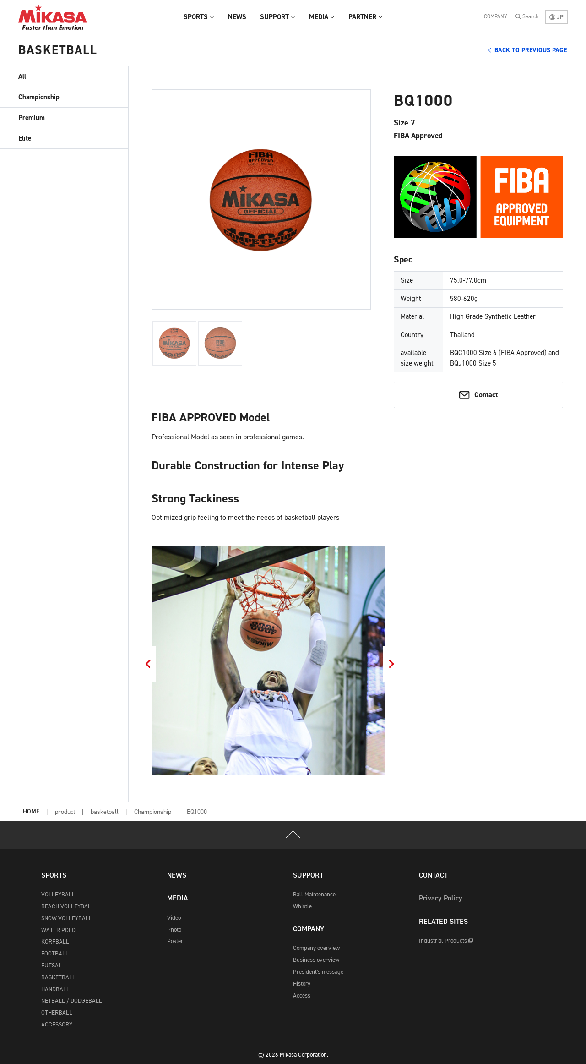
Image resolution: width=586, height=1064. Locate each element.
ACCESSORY (56, 1024)
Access (301, 995)
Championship (39, 97)
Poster (175, 941)
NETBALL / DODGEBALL (71, 1000)
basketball (105, 812)
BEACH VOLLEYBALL (67, 906)
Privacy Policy (440, 898)
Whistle (302, 906)
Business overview (316, 960)
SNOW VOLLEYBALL (66, 918)
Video (174, 918)
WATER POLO (58, 930)
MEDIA (177, 898)
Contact (486, 394)
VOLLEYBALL (58, 894)
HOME (31, 811)
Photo (174, 929)
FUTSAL (51, 965)
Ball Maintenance (314, 894)
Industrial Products (446, 940)
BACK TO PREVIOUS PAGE (530, 50)
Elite (24, 138)
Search (530, 16)
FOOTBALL (55, 953)
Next (392, 664)
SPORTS (53, 875)
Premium (31, 117)
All (22, 76)
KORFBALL (55, 941)
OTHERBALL (56, 1012)
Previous (147, 664)
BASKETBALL (58, 977)
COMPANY (495, 16)
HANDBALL (55, 989)
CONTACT (433, 875)
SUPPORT (308, 875)
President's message (318, 972)
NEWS (176, 875)
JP (556, 17)
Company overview (316, 948)
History (301, 984)
